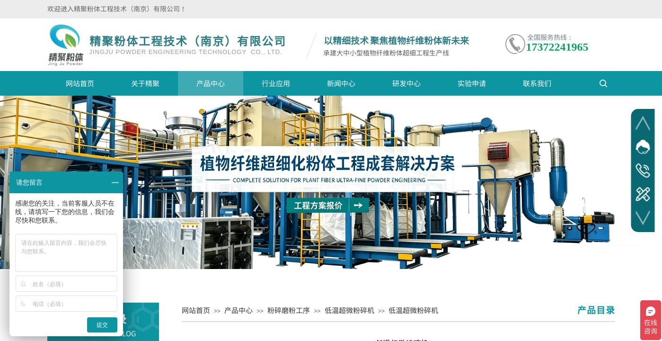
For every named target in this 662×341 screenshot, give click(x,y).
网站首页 (80, 83)
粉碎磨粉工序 (288, 310)
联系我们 (537, 83)
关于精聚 (145, 83)
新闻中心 (341, 83)
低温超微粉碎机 (349, 310)
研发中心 (406, 83)
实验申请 (472, 83)
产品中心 (210, 83)
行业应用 (276, 83)
